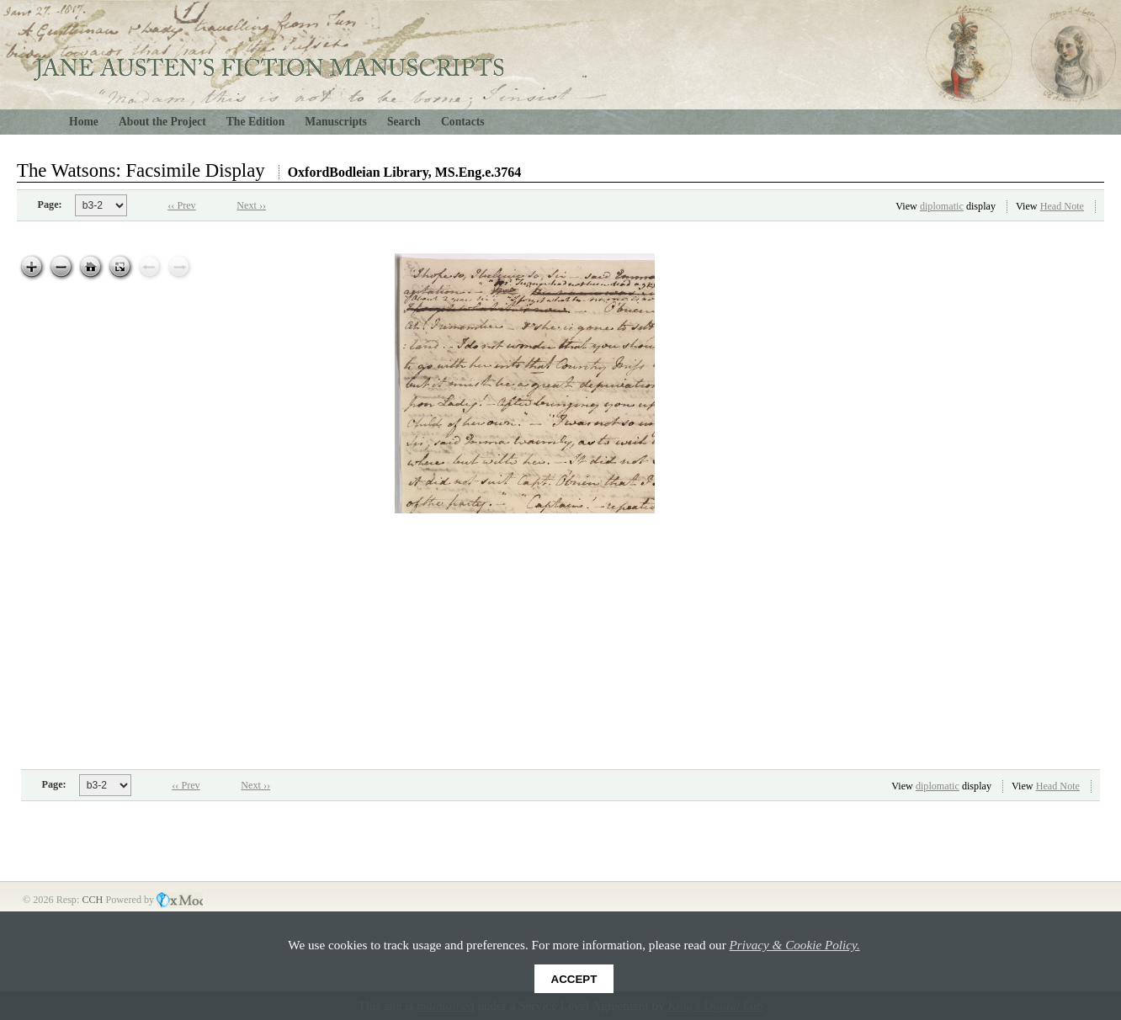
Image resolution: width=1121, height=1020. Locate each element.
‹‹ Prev (181, 205)
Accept (574, 979)
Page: (50, 204)
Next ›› (251, 205)
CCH (93, 900)
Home (83, 121)
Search (404, 121)
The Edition (255, 121)
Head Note (1062, 206)
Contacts (463, 121)
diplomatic (942, 206)
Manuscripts (336, 121)
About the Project (162, 121)
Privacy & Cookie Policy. (795, 945)
